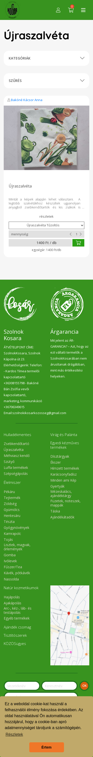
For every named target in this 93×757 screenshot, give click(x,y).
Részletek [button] (14, 734)
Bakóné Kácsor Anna (26, 100)
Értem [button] (46, 747)
